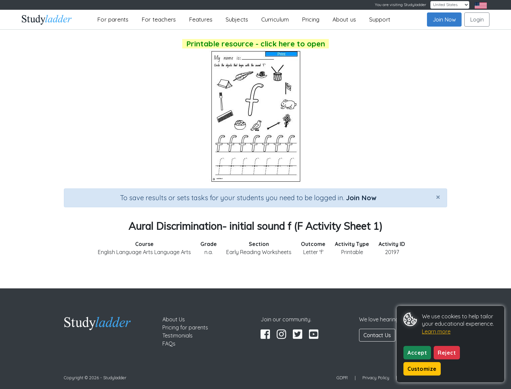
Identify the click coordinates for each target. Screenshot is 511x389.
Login (477, 19)
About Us (173, 319)
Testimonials (177, 335)
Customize (422, 368)
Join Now (444, 19)
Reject (447, 352)
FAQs (168, 343)
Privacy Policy (375, 377)
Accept (417, 352)
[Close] (438, 197)
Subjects (237, 19)
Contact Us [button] (377, 335)
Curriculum (275, 19)
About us (344, 19)
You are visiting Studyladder (400, 4)
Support (379, 19)
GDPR (342, 377)
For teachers (159, 19)
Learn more (436, 331)
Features (201, 19)
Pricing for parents (185, 327)
